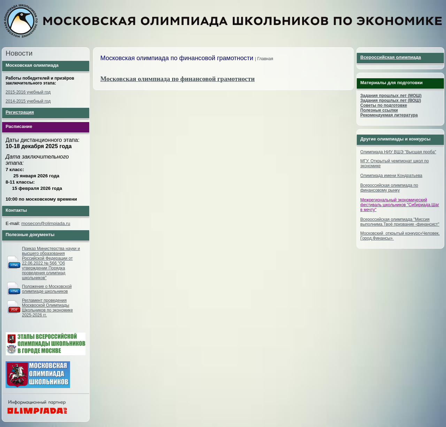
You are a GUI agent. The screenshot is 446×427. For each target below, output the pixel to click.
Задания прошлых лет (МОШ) (391, 95)
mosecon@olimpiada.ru (45, 223)
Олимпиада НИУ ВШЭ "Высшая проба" (398, 152)
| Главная (264, 58)
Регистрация (20, 112)
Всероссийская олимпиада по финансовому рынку (389, 188)
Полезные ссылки (379, 110)
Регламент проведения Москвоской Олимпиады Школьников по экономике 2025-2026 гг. (47, 307)
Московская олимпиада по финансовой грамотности (177, 78)
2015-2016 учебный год (28, 92)
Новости (19, 53)
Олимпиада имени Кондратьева (391, 175)
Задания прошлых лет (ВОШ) (390, 100)
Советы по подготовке (383, 105)
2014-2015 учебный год (28, 101)
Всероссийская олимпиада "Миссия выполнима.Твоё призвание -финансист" (399, 222)
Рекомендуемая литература (389, 115)
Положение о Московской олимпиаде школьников (47, 289)
